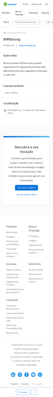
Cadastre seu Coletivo (12, 283)
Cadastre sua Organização (12, 276)
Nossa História (36, 269)
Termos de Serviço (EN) (15, 319)
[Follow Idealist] (13, 374)
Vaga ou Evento (13, 269)
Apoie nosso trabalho (12, 255)
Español (25, 384)
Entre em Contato (15, 313)
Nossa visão (11, 232)
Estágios (33, 240)
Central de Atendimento (12, 307)
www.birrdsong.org (27, 46)
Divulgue (10, 236)
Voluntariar (33, 12)
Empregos (34, 236)
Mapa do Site (12, 332)
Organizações (35, 245)
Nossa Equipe (35, 274)
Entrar (25, 4)
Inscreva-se (37, 4)
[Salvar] (23, 392)
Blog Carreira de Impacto (36, 251)
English (14, 384)
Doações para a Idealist (36, 280)
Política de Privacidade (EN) (14, 327)
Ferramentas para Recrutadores (14, 291)
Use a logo (11, 248)
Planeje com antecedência (12, 243)
